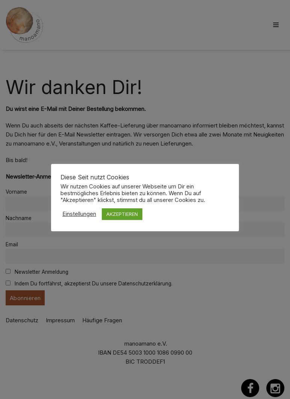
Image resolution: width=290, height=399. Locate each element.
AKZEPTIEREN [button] (122, 214)
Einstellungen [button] (79, 214)
